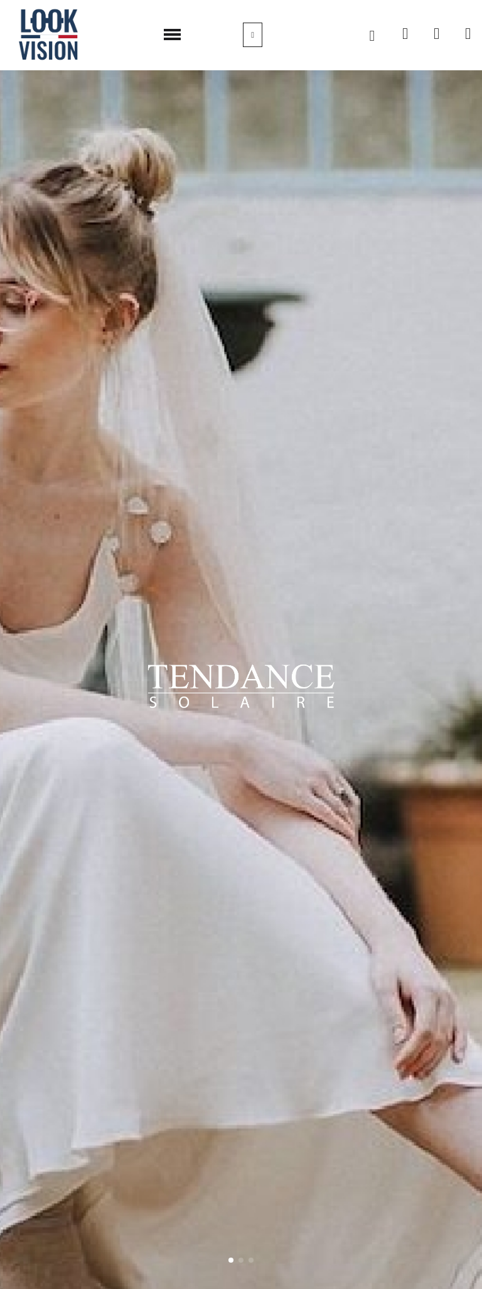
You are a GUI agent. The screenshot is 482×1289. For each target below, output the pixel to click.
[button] (372, 35)
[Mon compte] (253, 34)
